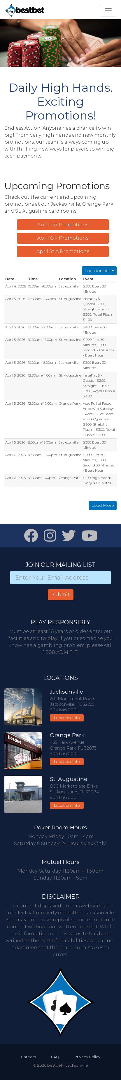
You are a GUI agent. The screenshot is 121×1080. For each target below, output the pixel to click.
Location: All (98, 270)
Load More (102, 505)
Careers (28, 1057)
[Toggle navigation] (108, 11)
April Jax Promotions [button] (62, 224)
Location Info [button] (67, 717)
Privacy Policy (87, 1057)
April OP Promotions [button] (62, 238)
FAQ (55, 1057)
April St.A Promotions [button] (62, 251)
